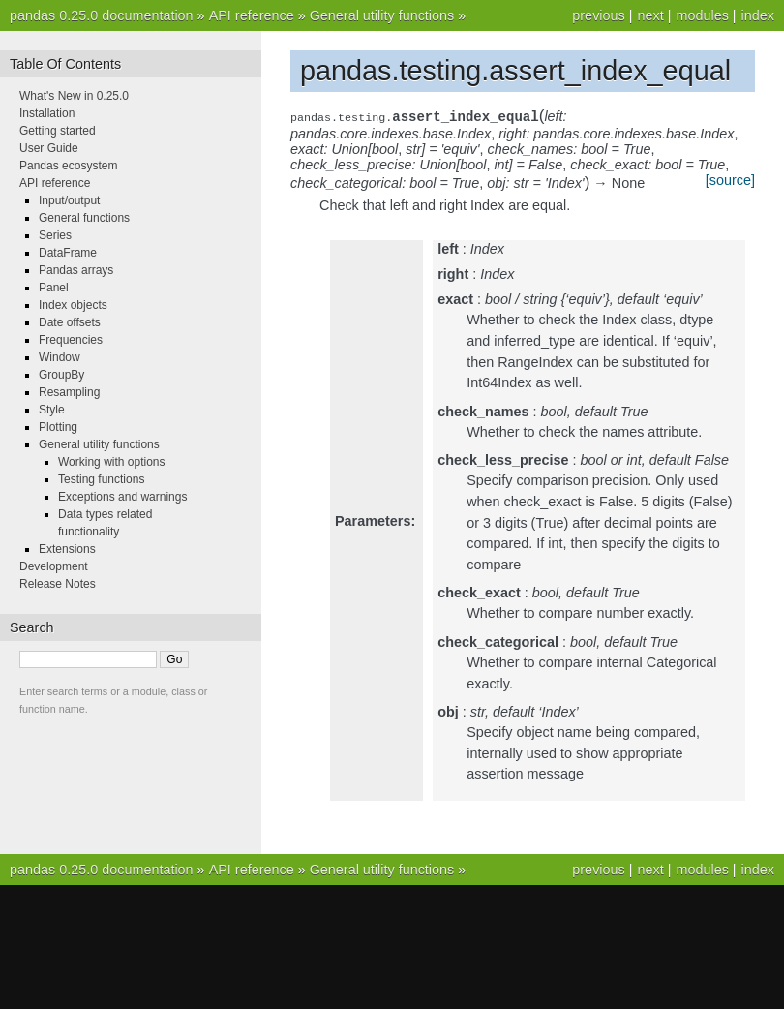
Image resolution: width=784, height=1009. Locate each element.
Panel (54, 287)
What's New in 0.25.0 (74, 96)
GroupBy (61, 375)
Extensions (67, 549)
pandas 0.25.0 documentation (102, 15)
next (650, 15)
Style (52, 409)
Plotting (58, 427)
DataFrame (68, 253)
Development (53, 566)
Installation (47, 113)
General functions (84, 218)
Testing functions (101, 479)
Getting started (57, 131)
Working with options (112, 462)
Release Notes (57, 584)
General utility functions (382, 15)
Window (59, 357)
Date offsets (70, 322)
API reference (251, 15)
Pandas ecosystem (68, 165)
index (757, 15)
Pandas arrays (76, 270)
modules (702, 15)
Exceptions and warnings (122, 497)
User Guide (48, 148)
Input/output (69, 200)
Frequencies (71, 340)
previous (598, 15)
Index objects (73, 305)
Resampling (69, 392)
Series (55, 235)
